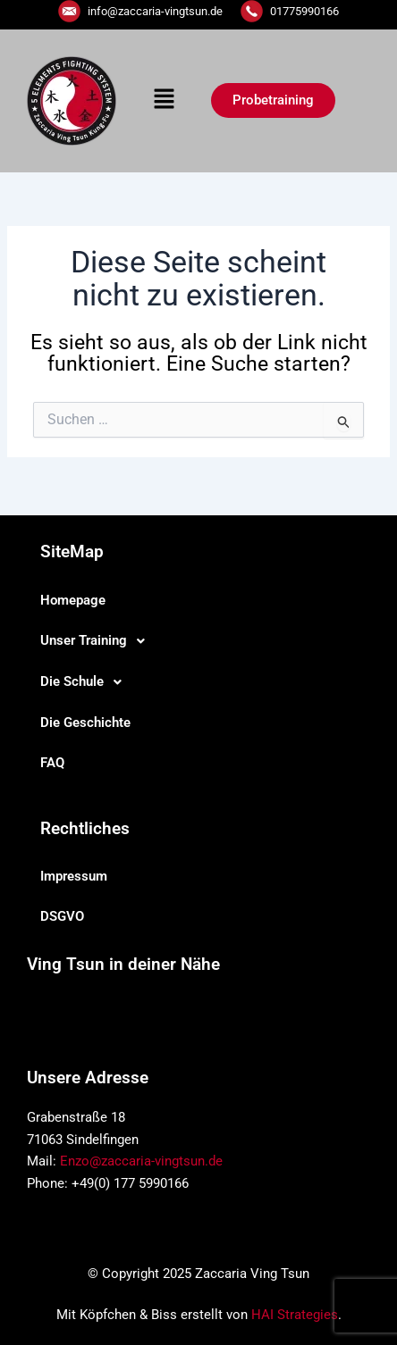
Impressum (73, 876)
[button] (164, 101)
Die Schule (85, 682)
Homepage (73, 600)
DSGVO (62, 916)
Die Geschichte (85, 722)
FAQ (52, 763)
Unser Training (97, 641)
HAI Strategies (294, 1315)
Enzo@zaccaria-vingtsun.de (141, 1161)
